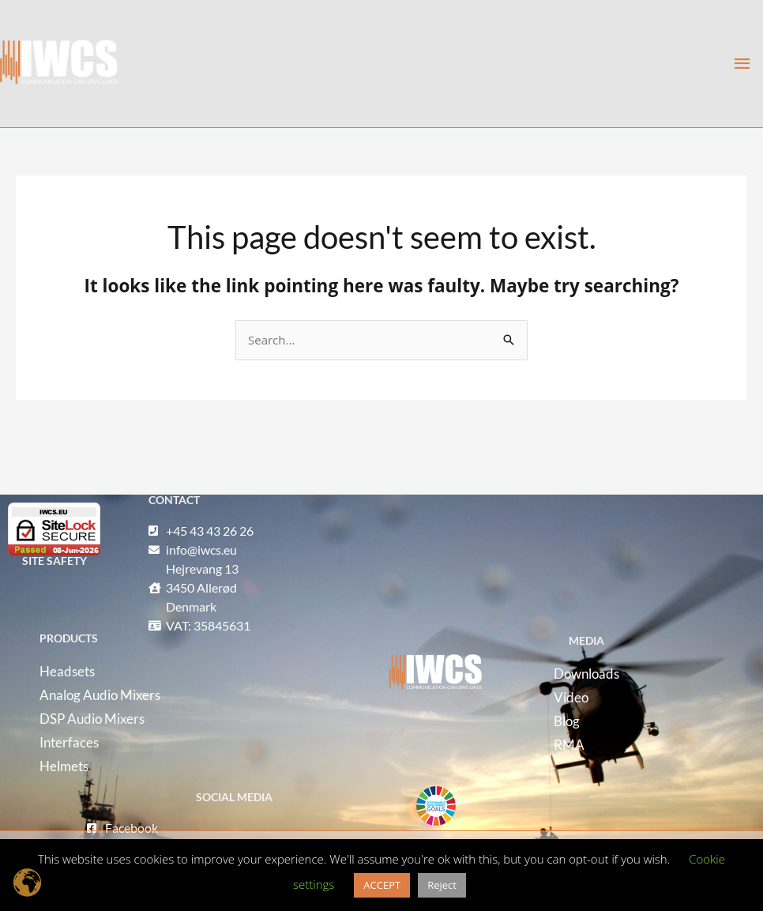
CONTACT (174, 499)
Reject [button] (442, 885)
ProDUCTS (68, 638)
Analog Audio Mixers (99, 695)
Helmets (63, 766)
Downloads (586, 673)
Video (571, 697)
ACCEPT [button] (381, 885)
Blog (567, 721)
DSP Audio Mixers (92, 718)
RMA (569, 744)
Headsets (67, 671)
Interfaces (69, 742)
